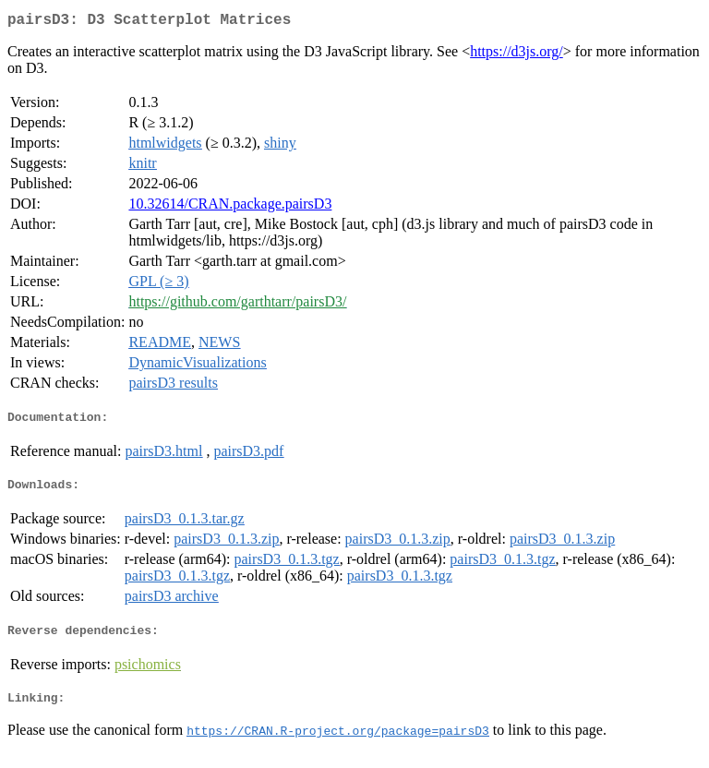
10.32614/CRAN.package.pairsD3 (229, 207)
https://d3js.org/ (516, 55)
